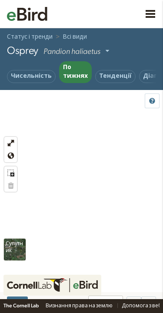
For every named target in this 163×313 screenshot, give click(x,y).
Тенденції (115, 76)
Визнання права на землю (79, 305)
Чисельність (31, 76)
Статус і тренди (30, 37)
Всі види (75, 37)
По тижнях (75, 71)
